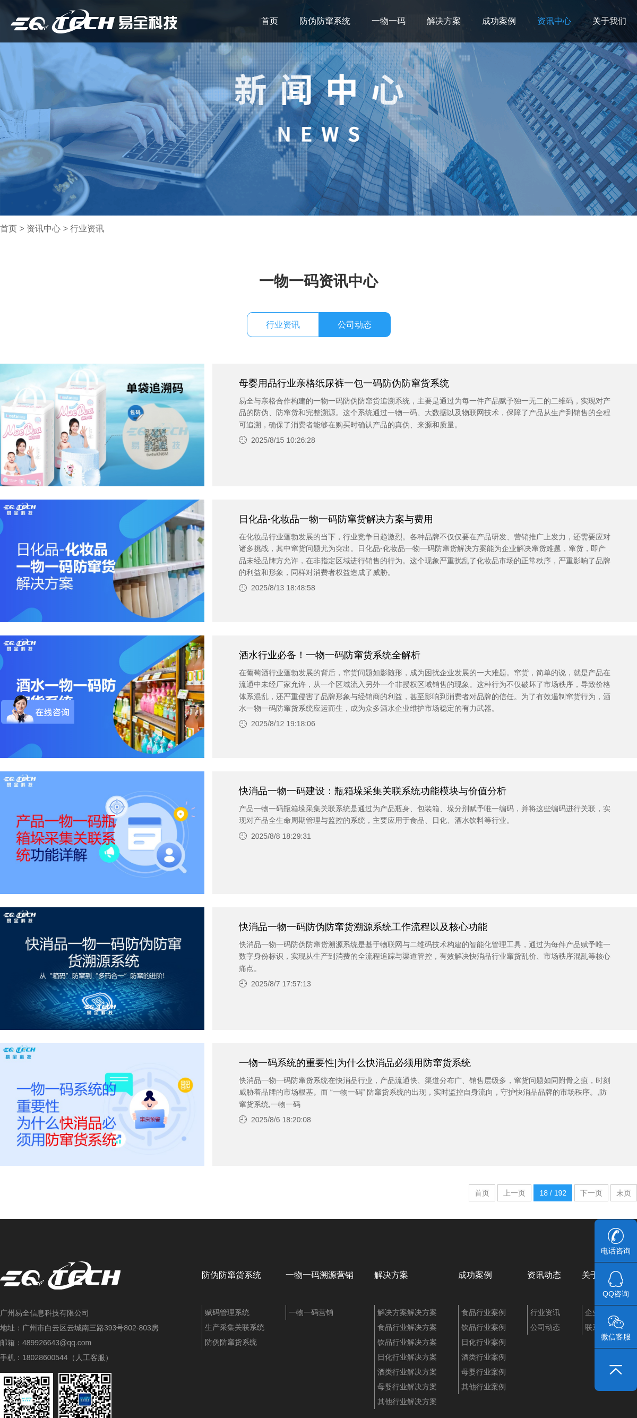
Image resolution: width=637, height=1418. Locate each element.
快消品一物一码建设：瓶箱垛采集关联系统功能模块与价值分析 (372, 791)
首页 (269, 20)
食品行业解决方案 (407, 1327)
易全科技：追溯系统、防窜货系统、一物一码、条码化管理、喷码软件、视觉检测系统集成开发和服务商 (94, 21)
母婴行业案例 (483, 1372)
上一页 (514, 1193)
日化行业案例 (483, 1342)
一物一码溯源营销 (320, 1274)
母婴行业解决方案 (407, 1386)
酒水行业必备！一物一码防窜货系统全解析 (329, 655)
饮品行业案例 (483, 1327)
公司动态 (355, 324)
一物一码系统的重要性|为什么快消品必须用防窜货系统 (355, 1063)
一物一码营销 (311, 1312)
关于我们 (609, 20)
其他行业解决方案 (407, 1401)
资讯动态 (544, 1274)
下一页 (591, 1193)
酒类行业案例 (483, 1357)
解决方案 (444, 20)
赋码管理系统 (227, 1312)
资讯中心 (554, 20)
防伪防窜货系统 (231, 1274)
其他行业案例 (483, 1386)
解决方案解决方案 (407, 1312)
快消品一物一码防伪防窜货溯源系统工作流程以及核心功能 (363, 927)
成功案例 (499, 20)
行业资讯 (87, 228)
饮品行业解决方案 (407, 1342)
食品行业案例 (483, 1312)
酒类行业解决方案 (407, 1372)
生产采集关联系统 (234, 1327)
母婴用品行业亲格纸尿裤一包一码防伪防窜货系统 (344, 383)
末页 (623, 1193)
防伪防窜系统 (324, 20)
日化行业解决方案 (407, 1357)
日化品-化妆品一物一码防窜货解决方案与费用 (336, 519)
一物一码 (389, 20)
